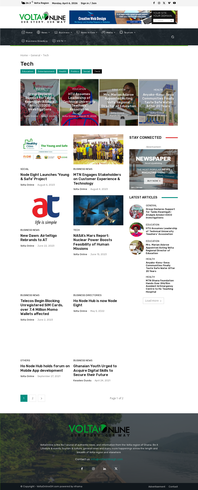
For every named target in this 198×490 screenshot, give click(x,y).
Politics (75, 71)
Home (24, 55)
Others (25, 360)
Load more (153, 300)
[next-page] (41, 398)
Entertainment (46, 71)
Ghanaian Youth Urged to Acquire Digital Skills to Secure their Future (95, 370)
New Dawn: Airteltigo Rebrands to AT (38, 237)
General (35, 55)
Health (62, 71)
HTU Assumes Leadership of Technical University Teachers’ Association (161, 231)
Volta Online (27, 185)
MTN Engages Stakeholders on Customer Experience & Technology (97, 178)
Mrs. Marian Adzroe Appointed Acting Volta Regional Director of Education (160, 249)
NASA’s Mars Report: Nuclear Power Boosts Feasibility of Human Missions (92, 242)
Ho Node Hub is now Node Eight (95, 303)
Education (27, 71)
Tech (97, 71)
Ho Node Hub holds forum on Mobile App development (45, 368)
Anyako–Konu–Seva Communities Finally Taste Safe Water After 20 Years (160, 267)
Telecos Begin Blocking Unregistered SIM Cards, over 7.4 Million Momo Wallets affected (41, 307)
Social (87, 71)
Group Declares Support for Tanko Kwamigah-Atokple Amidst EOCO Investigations (160, 213)
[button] (172, 37)
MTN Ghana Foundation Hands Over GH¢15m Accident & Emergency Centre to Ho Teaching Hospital (160, 286)
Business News (82, 169)
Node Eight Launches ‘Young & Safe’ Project (44, 176)
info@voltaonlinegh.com (107, 459)
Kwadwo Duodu (82, 380)
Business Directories (87, 295)
